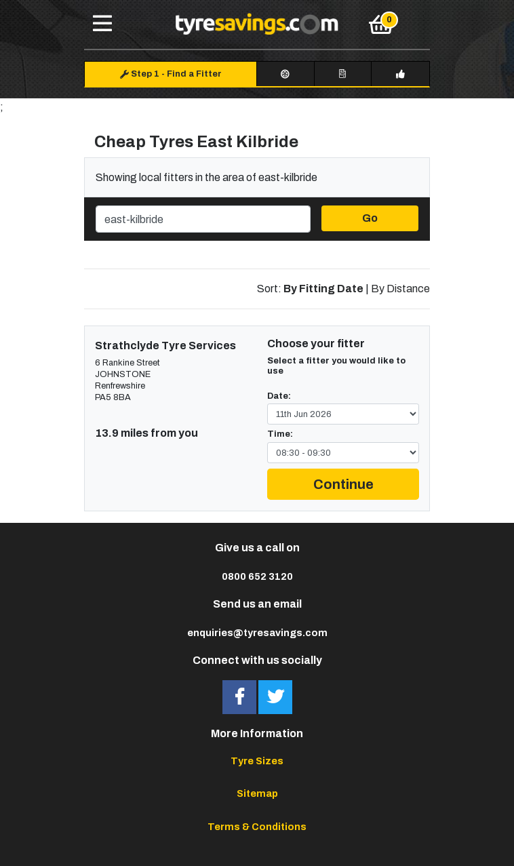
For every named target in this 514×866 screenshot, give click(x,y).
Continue (343, 484)
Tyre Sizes (257, 760)
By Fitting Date (323, 288)
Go (370, 218)
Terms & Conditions (257, 826)
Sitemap (257, 793)
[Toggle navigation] (102, 24)
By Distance (400, 288)
